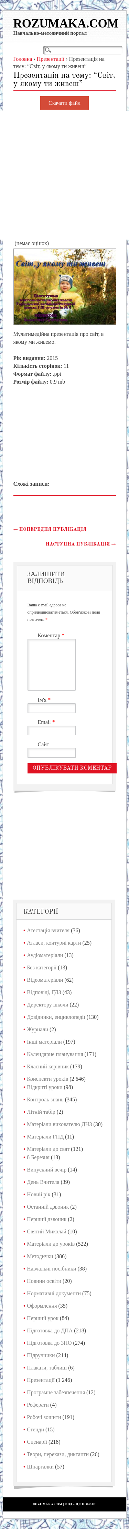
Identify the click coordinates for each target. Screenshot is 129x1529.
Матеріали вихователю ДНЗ (59, 1124)
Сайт (43, 744)
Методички (40, 1256)
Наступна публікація (81, 544)
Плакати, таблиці (47, 1368)
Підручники (41, 1355)
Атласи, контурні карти (54, 943)
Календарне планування (55, 1054)
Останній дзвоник (48, 1207)
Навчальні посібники (51, 1269)
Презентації (41, 1380)
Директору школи (47, 1005)
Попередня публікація (50, 529)
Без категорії (41, 967)
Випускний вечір (46, 1170)
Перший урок (42, 1318)
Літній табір (41, 1112)
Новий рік (38, 1194)
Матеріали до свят (48, 1149)
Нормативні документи (54, 1293)
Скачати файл (64, 103)
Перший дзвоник (46, 1219)
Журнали (37, 1029)
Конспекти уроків (47, 1079)
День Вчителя (43, 1182)
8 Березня (38, 1157)
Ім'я (45, 700)
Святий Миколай (46, 1231)
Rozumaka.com (66, 23)
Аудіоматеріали (45, 955)
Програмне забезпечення (56, 1392)
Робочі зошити (44, 1417)
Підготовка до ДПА (50, 1330)
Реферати (38, 1405)
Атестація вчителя (48, 930)
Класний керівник (48, 1066)
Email (47, 722)
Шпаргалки (40, 1467)
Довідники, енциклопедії (56, 1017)
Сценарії (37, 1442)
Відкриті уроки (44, 1087)
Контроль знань (45, 1099)
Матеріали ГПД (45, 1137)
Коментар (52, 635)
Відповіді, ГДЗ (44, 992)
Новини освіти (44, 1281)
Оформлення (42, 1306)
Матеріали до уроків (51, 1244)
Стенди (35, 1429)
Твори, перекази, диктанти (58, 1454)
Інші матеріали (44, 1042)
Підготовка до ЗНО (49, 1343)
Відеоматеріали (45, 980)
